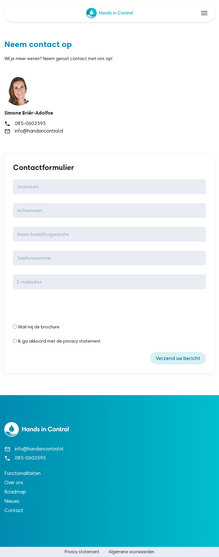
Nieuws (11, 501)
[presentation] (57, 307)
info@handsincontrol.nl (33, 131)
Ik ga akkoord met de (37, 341)
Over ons (13, 482)
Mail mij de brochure (36, 327)
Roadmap (15, 492)
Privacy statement (82, 551)
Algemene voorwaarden (131, 551)
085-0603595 (25, 123)
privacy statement (82, 341)
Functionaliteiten (22, 473)
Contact (13, 510)
